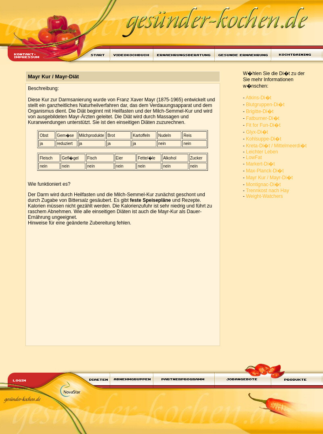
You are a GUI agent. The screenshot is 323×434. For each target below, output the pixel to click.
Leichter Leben (262, 152)
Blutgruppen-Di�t (265, 104)
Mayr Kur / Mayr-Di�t (269, 177)
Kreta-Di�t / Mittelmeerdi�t (276, 146)
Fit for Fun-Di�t (263, 125)
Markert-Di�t (260, 164)
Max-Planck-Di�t (264, 171)
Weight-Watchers (264, 196)
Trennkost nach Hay (267, 190)
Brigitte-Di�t (259, 111)
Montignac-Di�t (263, 184)
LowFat (254, 157)
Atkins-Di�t (258, 98)
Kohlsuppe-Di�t (263, 139)
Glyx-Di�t (257, 132)
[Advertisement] (119, 287)
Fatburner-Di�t (262, 118)
